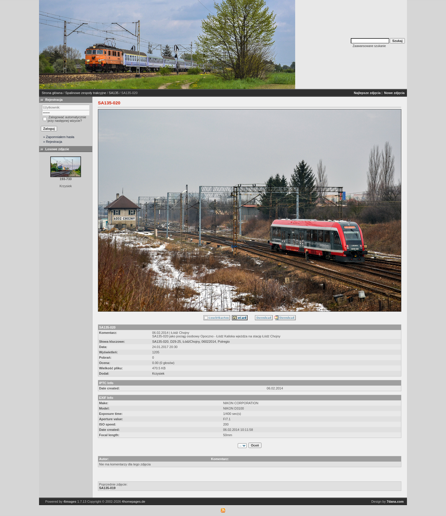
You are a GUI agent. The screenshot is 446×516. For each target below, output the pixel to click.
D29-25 (175, 341)
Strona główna (52, 93)
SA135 (114, 93)
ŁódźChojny (191, 341)
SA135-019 (107, 488)
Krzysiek (158, 373)
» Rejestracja (52, 141)
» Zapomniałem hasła (58, 137)
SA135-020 (160, 341)
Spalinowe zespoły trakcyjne (85, 93)
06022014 (208, 341)
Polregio (224, 341)
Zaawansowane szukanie (369, 46)
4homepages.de (133, 501)
